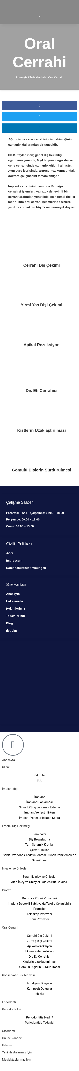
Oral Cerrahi (10, 927)
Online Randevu (12, 1038)
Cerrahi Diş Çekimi (41, 265)
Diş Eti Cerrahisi (41, 390)
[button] (39, 105)
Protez (6, 890)
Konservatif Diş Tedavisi (18, 975)
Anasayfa (21, 77)
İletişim (7, 1045)
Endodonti (9, 1002)
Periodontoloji (11, 1009)
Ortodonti (8, 1031)
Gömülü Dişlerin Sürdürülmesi (41, 470)
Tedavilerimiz (38, 77)
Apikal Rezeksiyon (42, 344)
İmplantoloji (10, 789)
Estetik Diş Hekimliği (16, 826)
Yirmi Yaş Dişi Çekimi (41, 305)
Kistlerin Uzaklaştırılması (41, 430)
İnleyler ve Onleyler (14, 868)
